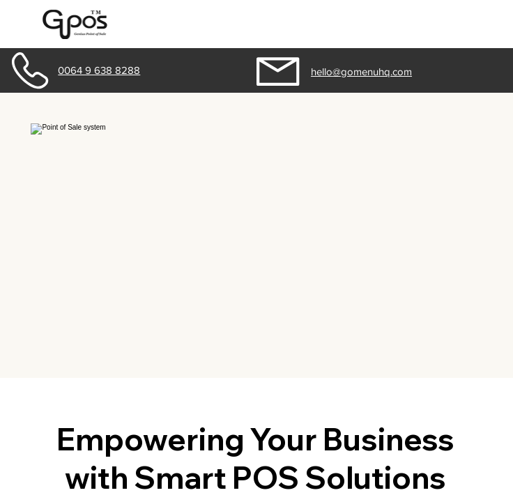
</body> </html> (256, 251)
